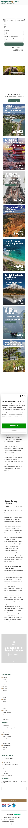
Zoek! (14, 44)
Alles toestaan (14, 425)
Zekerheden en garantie (7, 821)
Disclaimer (4, 819)
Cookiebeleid (11, 819)
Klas (5, 24)
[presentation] (12, 795)
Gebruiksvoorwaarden (18, 50)
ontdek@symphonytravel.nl (11, 764)
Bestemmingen (14, 101)
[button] (3, 19)
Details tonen (19, 421)
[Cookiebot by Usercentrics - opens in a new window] (20, 396)
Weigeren (14, 430)
